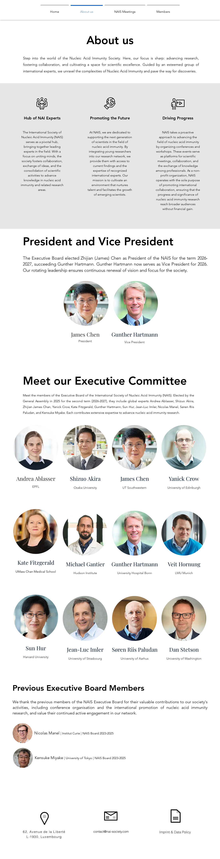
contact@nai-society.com (111, 831)
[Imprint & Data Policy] (175, 831)
